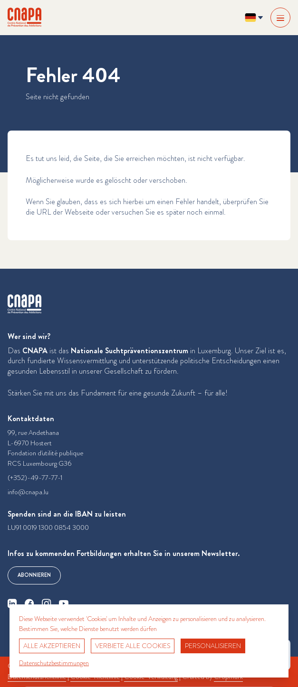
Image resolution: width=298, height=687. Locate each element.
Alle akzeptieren (51, 645)
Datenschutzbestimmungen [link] (54, 663)
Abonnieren (34, 575)
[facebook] (29, 603)
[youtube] (63, 603)
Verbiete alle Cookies (132, 645)
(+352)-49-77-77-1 (35, 478)
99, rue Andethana (33, 433)
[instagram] (46, 603)
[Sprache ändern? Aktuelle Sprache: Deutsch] (254, 17)
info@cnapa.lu (28, 492)
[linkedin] (12, 603)
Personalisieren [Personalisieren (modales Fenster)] (213, 645)
